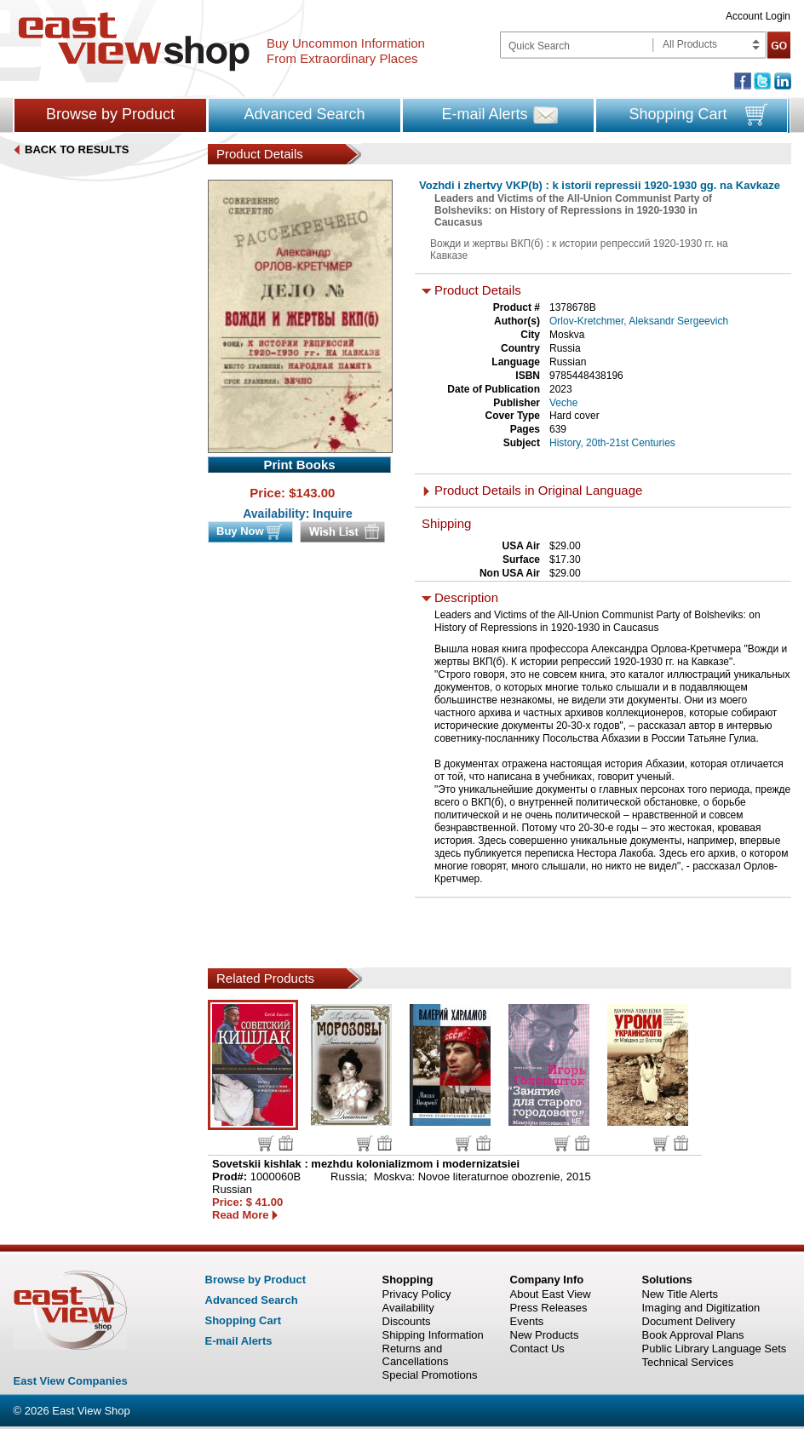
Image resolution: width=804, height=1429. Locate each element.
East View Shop (91, 1410)
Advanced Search (304, 114)
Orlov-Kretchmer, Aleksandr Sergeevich (638, 321)
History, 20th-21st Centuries (612, 443)
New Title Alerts (680, 1294)
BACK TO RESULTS (77, 149)
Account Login (758, 16)
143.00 (316, 492)
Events (527, 1321)
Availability (408, 1307)
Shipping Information (433, 1335)
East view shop (134, 42)
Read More (240, 1214)
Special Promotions (430, 1375)
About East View (550, 1294)
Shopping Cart (677, 114)
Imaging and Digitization (701, 1307)
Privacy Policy (416, 1294)
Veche (563, 403)
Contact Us (537, 1348)
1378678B (572, 307)
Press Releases (549, 1307)
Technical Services (688, 1362)
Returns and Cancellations (415, 1355)
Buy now (266, 1143)
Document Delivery (689, 1321)
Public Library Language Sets (714, 1348)
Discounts (406, 1321)
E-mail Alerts (484, 114)
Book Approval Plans (693, 1335)
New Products (544, 1335)
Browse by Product (110, 114)
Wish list (286, 1143)
